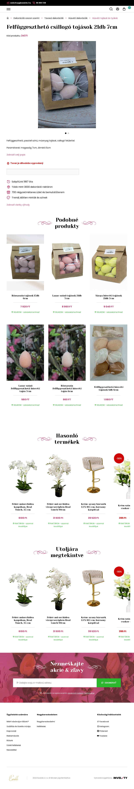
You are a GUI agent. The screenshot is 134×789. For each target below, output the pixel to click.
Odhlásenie (89, 693)
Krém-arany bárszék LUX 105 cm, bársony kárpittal (93, 507)
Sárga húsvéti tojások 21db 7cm (109, 297)
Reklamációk (13, 735)
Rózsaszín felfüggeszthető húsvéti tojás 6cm (67, 388)
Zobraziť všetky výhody (18, 204)
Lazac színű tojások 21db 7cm (67, 297)
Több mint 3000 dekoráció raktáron (30, 187)
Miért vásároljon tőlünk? (18, 721)
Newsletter (12, 750)
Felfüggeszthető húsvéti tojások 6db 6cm (108, 388)
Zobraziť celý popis (16, 154)
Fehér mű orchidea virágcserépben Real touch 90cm (58, 507)
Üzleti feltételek (14, 745)
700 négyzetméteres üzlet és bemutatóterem (35, 192)
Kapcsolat (11, 731)
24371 (24, 35)
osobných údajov (75, 693)
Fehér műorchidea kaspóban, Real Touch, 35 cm (23, 507)
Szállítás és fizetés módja (19, 726)
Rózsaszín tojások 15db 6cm (25, 297)
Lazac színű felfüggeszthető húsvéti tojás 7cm (25, 388)
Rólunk (10, 740)
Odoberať (108, 683)
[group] (24, 491)
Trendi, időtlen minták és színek (27, 197)
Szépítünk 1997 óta (20, 182)
